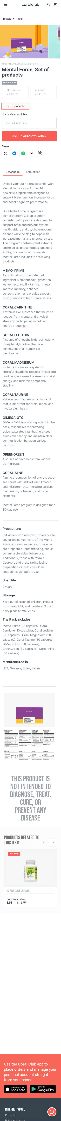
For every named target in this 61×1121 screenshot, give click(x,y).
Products (10, 1115)
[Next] (53, 842)
